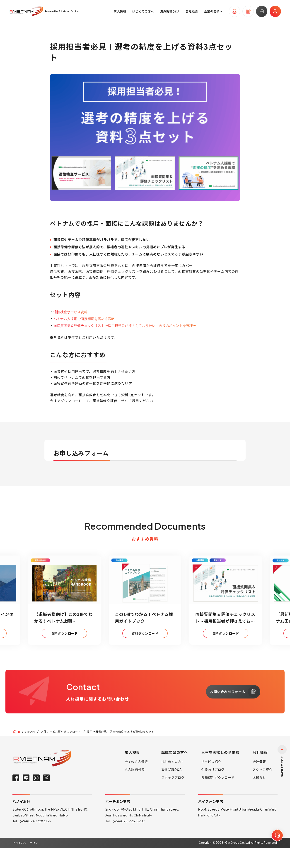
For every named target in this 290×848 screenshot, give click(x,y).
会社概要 (259, 761)
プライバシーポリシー (26, 843)
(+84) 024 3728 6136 (35, 821)
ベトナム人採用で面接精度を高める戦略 (84, 318)
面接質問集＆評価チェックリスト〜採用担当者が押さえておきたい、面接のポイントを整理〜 (124, 325)
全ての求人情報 (136, 761)
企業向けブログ (213, 769)
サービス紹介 (211, 761)
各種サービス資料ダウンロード (61, 731)
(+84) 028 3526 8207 (129, 821)
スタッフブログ (173, 777)
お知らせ (259, 777)
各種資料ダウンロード (217, 777)
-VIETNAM (26, 731)
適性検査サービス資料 (70, 312)
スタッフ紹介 (263, 769)
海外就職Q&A (171, 769)
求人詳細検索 (135, 769)
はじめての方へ (173, 761)
